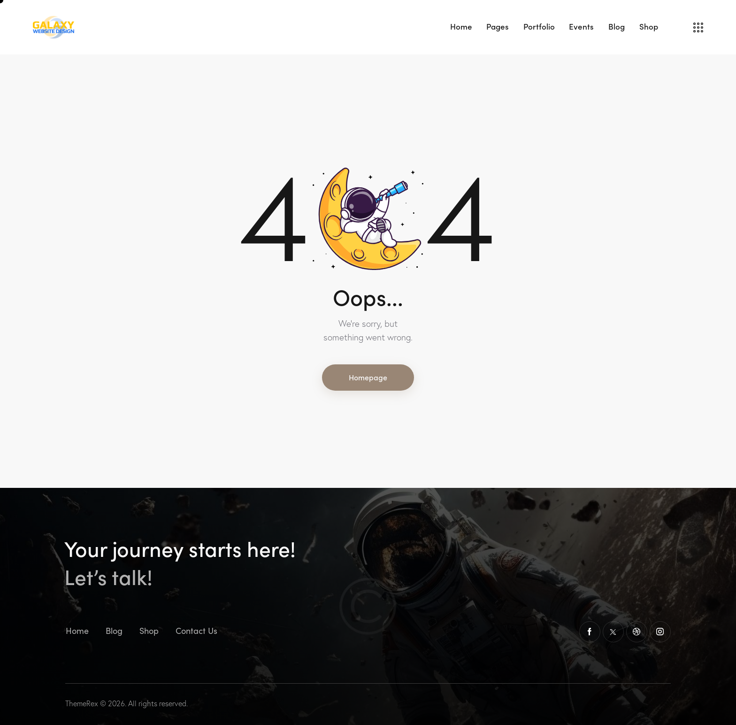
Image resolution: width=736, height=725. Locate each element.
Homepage (368, 377)
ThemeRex (81, 703)
